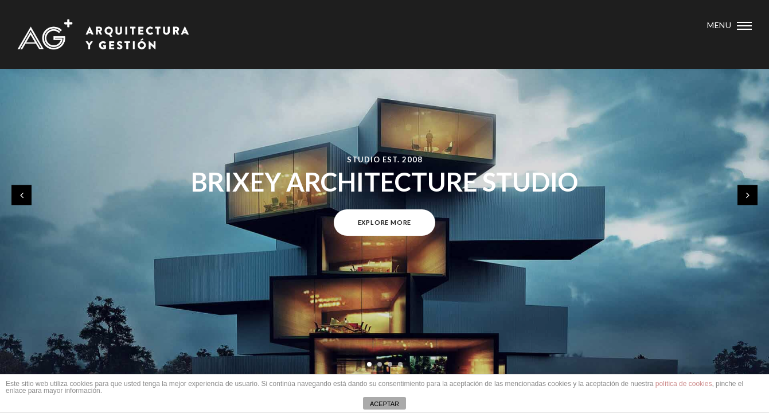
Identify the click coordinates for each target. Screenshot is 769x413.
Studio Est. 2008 (385, 159)
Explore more (385, 222)
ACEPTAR (384, 403)
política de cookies (683, 384)
